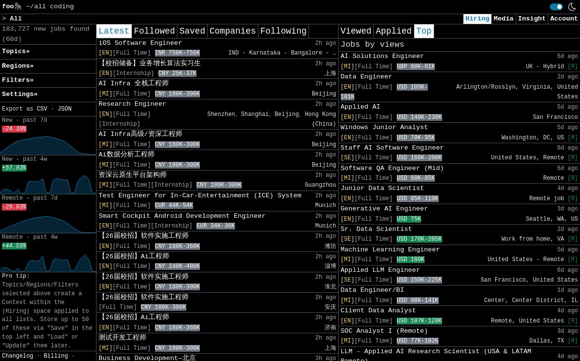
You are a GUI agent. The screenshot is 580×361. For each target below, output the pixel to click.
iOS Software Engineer (140, 43)
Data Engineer (366, 76)
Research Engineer (132, 104)
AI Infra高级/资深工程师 (140, 134)
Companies (233, 31)
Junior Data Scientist (382, 188)
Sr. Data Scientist (376, 229)
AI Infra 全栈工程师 (133, 83)
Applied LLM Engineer (380, 270)
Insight (532, 18)
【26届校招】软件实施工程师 (143, 236)
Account (564, 18)
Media (504, 18)
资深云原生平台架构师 (132, 175)
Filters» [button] (18, 80)
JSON (65, 109)
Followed (154, 31)
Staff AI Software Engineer (392, 148)
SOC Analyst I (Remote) (384, 331)
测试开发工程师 (122, 338)
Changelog (17, 356)
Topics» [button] (16, 51)
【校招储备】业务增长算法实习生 (149, 63)
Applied (394, 31)
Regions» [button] (18, 66)
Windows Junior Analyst (384, 127)
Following (283, 31)
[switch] (556, 6)
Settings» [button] (20, 94)
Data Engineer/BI (373, 290)
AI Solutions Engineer (382, 56)
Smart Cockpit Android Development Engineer (182, 216)
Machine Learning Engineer (390, 249)
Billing (56, 356)
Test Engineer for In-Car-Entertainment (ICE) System (199, 195)
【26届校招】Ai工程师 (133, 256)
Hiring (477, 18)
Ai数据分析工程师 (126, 154)
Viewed (356, 31)
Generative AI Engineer (384, 208)
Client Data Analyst (378, 310)
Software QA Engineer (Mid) (392, 168)
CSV (42, 109)
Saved (192, 31)
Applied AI (361, 107)
